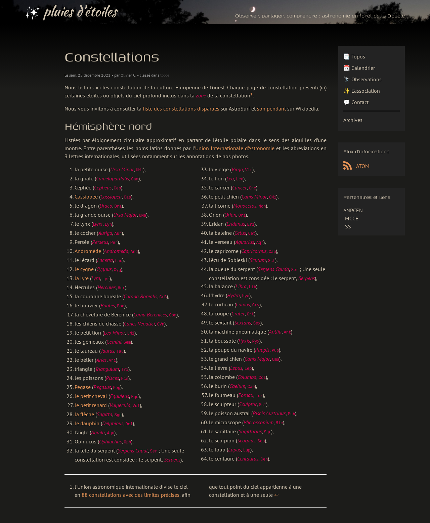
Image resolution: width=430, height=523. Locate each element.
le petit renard (91, 396)
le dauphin (87, 413)
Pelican (322, 517)
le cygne (84, 265)
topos (164, 75)
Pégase (83, 379)
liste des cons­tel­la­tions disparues (181, 108)
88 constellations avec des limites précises (130, 484)
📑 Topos (354, 56)
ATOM (356, 166)
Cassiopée (86, 195)
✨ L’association (361, 90)
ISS (347, 226)
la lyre (82, 274)
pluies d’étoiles (71, 12)
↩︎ (276, 484)
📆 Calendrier (359, 67)
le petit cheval (91, 387)
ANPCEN (353, 210)
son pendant (271, 108)
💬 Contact (356, 102)
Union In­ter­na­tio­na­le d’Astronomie (235, 148)
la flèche (84, 405)
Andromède (88, 248)
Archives (352, 120)
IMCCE (350, 218)
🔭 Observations (362, 79)
